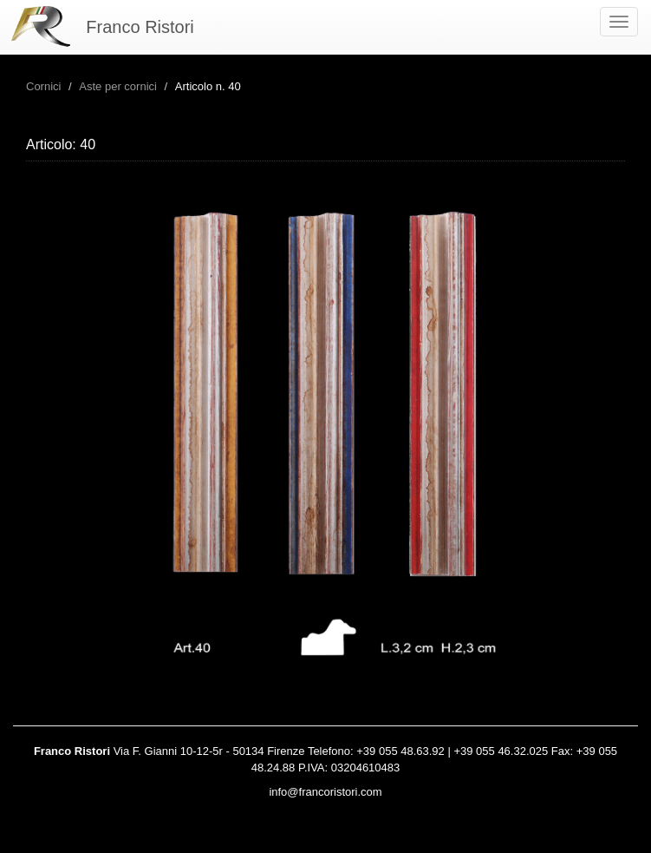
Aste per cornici (118, 86)
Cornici (43, 86)
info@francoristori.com (325, 791)
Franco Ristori (139, 26)
